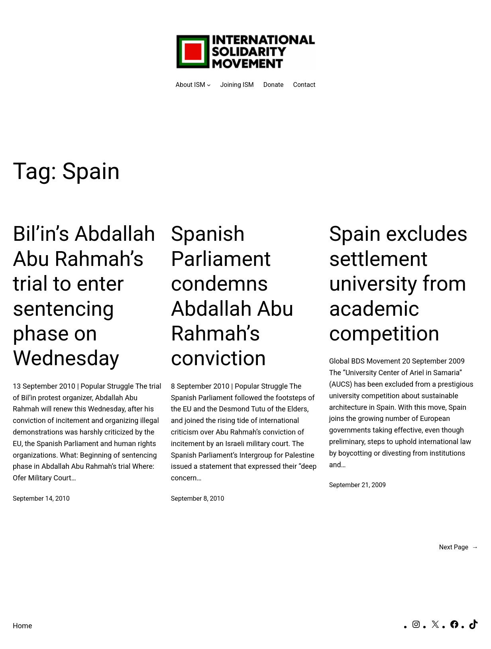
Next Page (458, 547)
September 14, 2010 (41, 498)
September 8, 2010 (197, 498)
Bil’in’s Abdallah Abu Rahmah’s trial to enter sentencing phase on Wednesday (84, 296)
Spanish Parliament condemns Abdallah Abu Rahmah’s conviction (232, 296)
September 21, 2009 (357, 485)
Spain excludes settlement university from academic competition (398, 284)
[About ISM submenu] (193, 84)
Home (22, 625)
